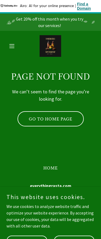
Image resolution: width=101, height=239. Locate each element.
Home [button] (50, 168)
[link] (50, 46)
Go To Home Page (50, 119)
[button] (13, 46)
